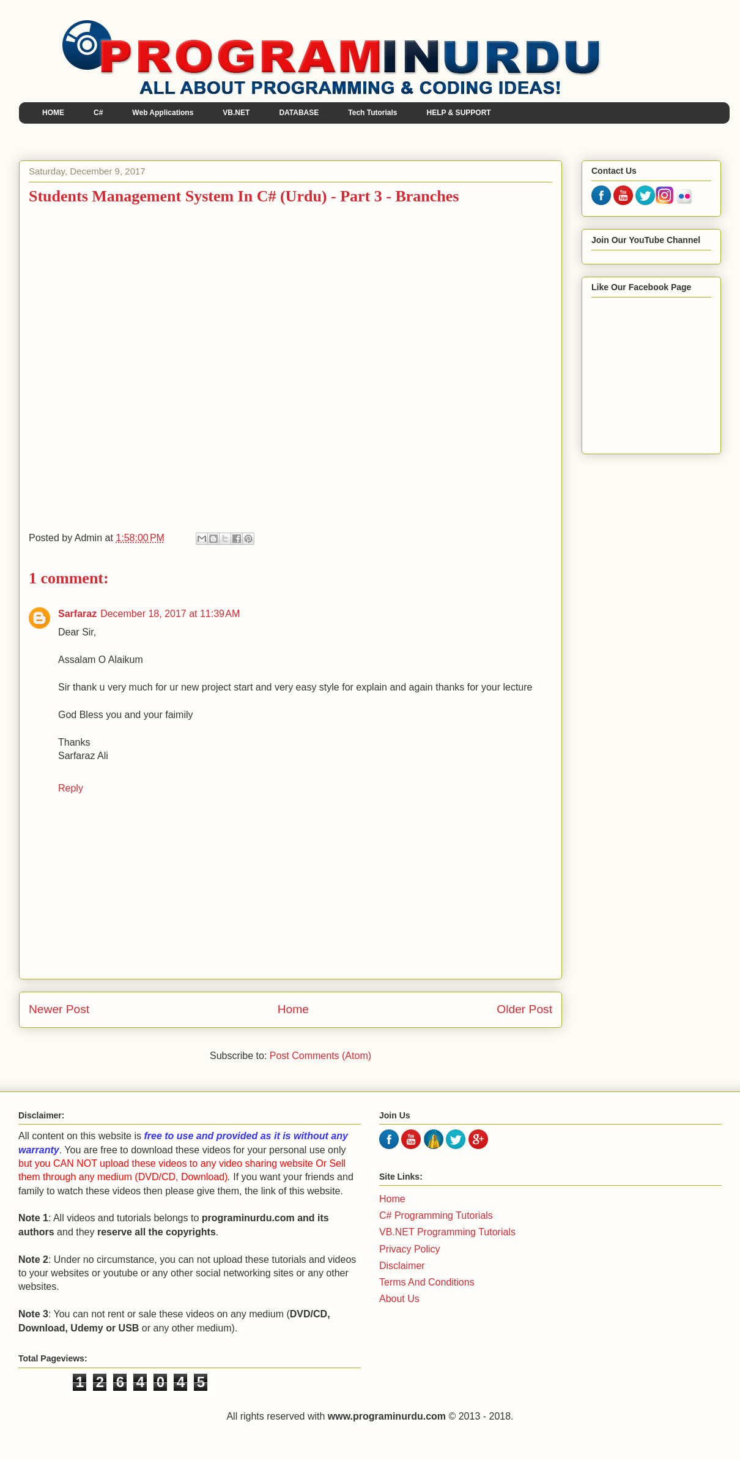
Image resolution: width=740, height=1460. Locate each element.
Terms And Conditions (427, 1282)
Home (293, 1009)
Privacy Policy (409, 1249)
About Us (399, 1298)
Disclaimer (402, 1265)
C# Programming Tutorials (436, 1215)
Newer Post (59, 1009)
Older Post (524, 1009)
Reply (70, 788)
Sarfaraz (77, 613)
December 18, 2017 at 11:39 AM (170, 613)
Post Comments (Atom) (320, 1055)
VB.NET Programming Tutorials (447, 1232)
